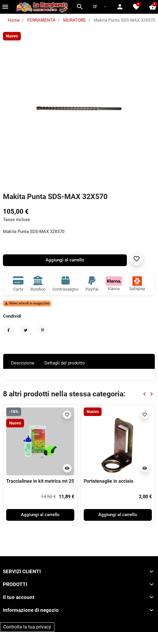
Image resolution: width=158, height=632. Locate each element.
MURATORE (74, 20)
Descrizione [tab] (22, 363)
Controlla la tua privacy (27, 627)
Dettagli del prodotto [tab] (64, 363)
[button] (80, 6)
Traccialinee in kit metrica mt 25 (40, 481)
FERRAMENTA (41, 20)
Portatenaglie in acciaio (108, 481)
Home (14, 20)
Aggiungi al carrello (65, 260)
